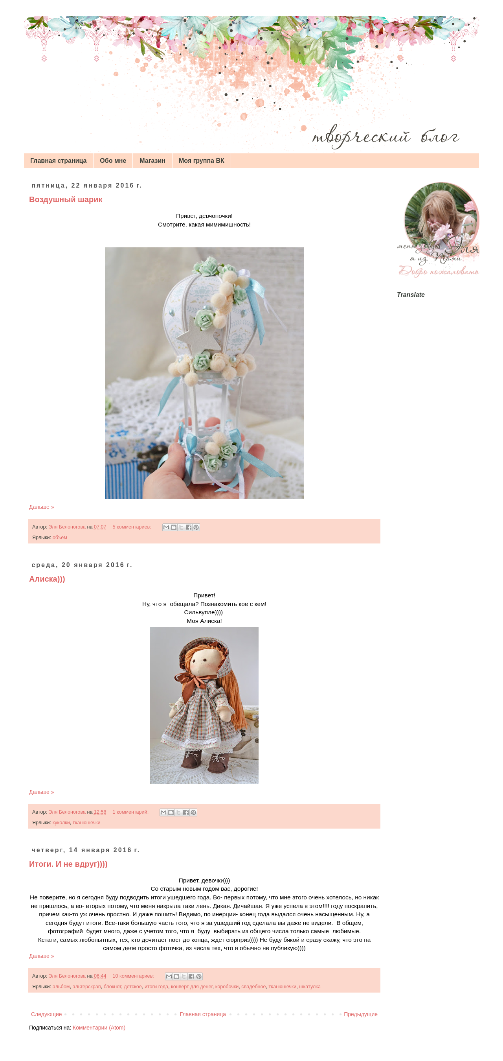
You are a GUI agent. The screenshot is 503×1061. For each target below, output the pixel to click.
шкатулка (310, 986)
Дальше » (41, 507)
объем (60, 537)
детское (133, 986)
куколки (61, 822)
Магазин (152, 160)
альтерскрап (86, 986)
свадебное (253, 986)
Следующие (46, 1014)
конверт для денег (192, 986)
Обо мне (113, 160)
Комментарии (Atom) (99, 1027)
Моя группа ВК (201, 160)
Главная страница (58, 160)
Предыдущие (361, 1014)
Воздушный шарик (65, 199)
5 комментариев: (133, 527)
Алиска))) (47, 579)
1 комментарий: (131, 812)
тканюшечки (87, 822)
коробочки (227, 986)
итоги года (156, 986)
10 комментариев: (134, 976)
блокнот (112, 986)
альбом (61, 986)
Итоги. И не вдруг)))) (68, 864)
